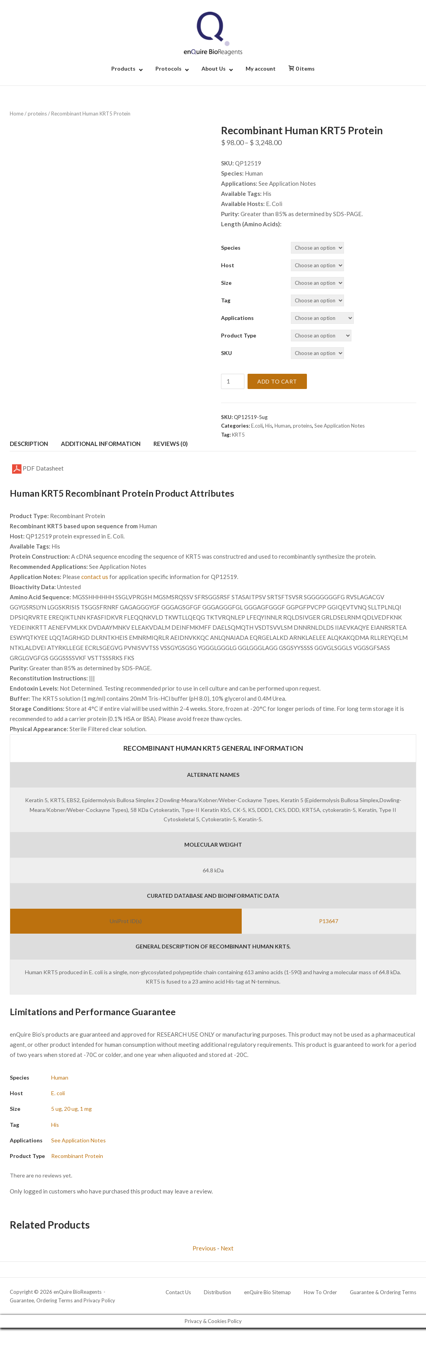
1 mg (86, 1108)
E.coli (257, 426)
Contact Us (178, 1292)
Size (226, 282)
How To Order (320, 1292)
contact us (94, 576)
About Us (213, 68)
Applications (237, 317)
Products (123, 68)
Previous (204, 1248)
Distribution (217, 1292)
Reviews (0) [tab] (170, 443)
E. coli (58, 1093)
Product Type (238, 335)
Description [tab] (29, 443)
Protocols (168, 68)
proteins (37, 113)
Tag (225, 300)
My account (261, 68)
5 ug (56, 1108)
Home (16, 113)
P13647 (328, 921)
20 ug (71, 1108)
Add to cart (277, 381)
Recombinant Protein (77, 1156)
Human (282, 426)
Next (227, 1248)
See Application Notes (339, 426)
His (268, 426)
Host (227, 265)
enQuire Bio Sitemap (267, 1292)
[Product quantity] (232, 381)
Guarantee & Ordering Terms (383, 1292)
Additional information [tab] (101, 443)
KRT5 (238, 435)
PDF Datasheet (38, 469)
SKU (226, 353)
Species (231, 247)
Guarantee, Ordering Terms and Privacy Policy (62, 1300)
